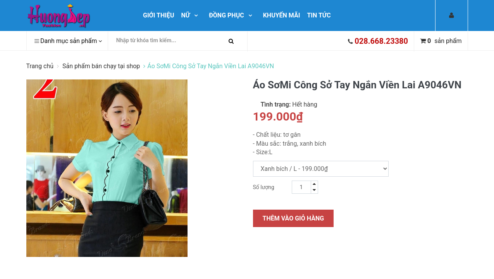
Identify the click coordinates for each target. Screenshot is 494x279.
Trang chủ (40, 66)
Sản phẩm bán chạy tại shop (101, 66)
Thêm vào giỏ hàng (293, 218)
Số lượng (263, 187)
